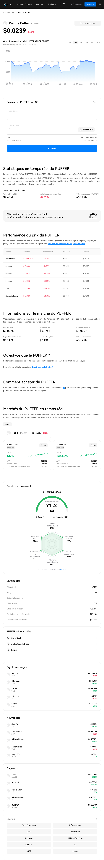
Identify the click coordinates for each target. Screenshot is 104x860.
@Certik (63, 569)
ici (64, 388)
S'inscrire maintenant (87, 23)
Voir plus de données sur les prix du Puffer (66, 244)
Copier (43, 445)
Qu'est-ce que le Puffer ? (42, 367)
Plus (94, 102)
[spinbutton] (52, 115)
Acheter (52, 148)
